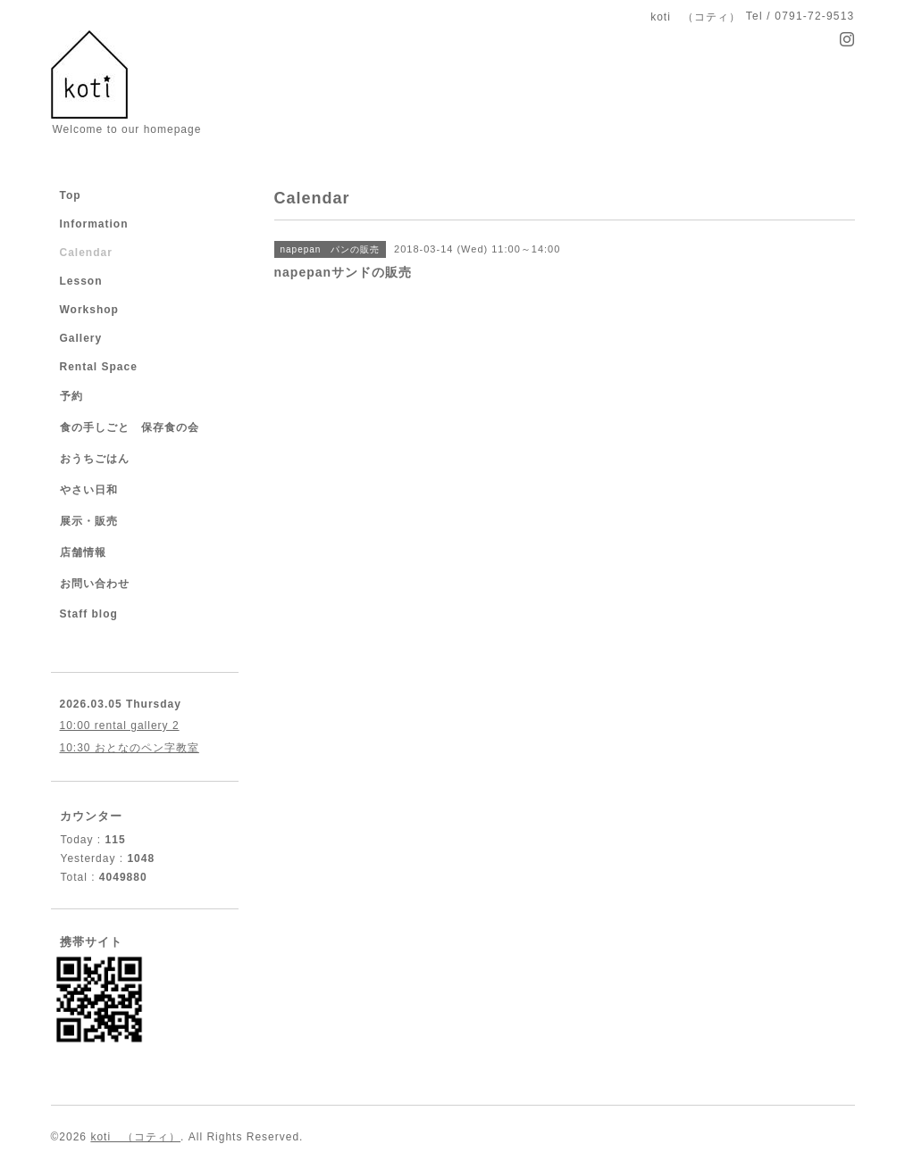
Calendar (86, 252)
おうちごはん (95, 458)
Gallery (81, 338)
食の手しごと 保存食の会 (129, 427)
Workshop (89, 309)
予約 (71, 396)
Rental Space (99, 367)
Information (94, 224)
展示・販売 (89, 521)
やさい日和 (89, 490)
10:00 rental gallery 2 (120, 725)
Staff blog (89, 614)
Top (70, 195)
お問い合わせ (95, 583)
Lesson (81, 281)
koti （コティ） (135, 1137)
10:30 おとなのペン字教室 (129, 748)
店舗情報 (83, 552)
